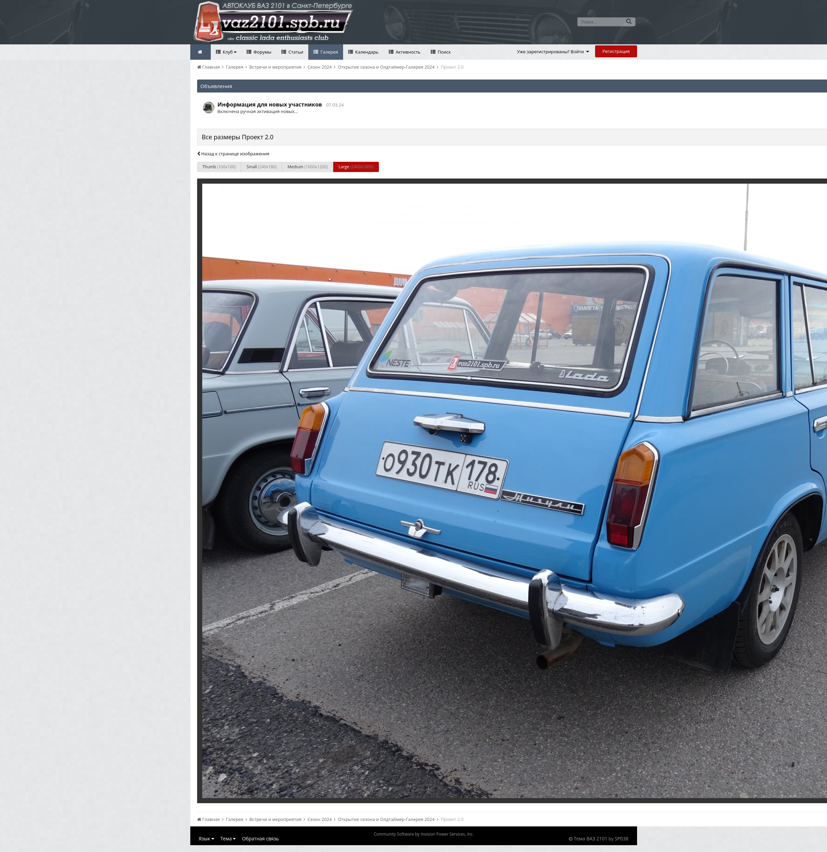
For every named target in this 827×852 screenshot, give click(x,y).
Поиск (444, 52)
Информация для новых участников (270, 104)
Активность (407, 52)
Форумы (261, 52)
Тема (228, 838)
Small (262, 167)
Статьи (295, 52)
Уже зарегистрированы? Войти (553, 51)
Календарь (366, 52)
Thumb (219, 167)
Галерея (328, 52)
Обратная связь (260, 838)
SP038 (621, 838)
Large (356, 167)
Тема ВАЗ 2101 (590, 838)
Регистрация (616, 51)
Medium (307, 167)
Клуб (229, 52)
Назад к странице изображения (233, 154)
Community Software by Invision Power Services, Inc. (424, 834)
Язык (206, 838)
